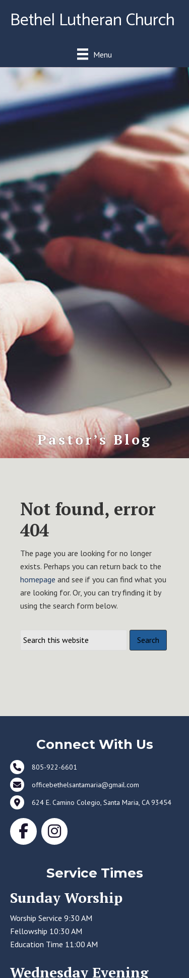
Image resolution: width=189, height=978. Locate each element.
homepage (37, 579)
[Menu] (94, 54)
